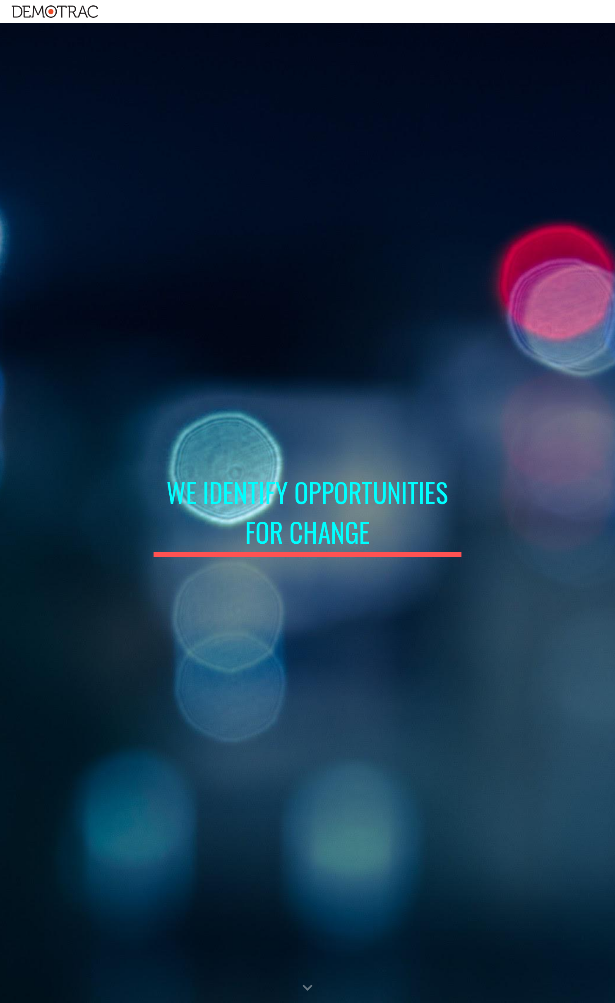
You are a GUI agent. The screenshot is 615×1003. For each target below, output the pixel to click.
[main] (307, 513)
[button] (307, 988)
